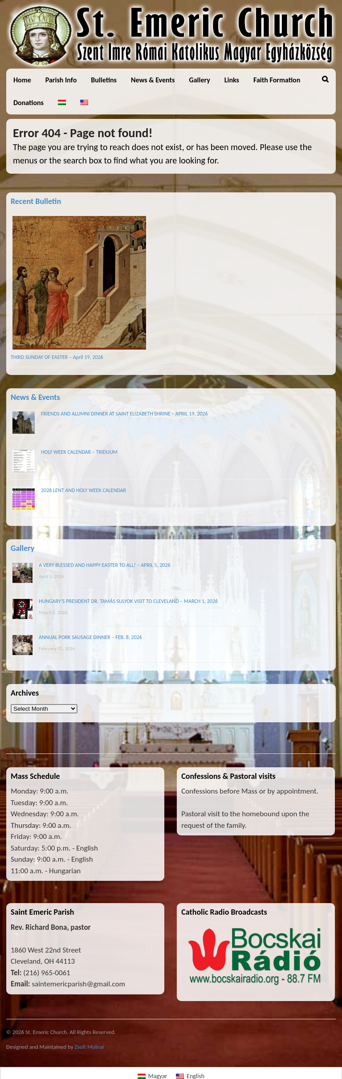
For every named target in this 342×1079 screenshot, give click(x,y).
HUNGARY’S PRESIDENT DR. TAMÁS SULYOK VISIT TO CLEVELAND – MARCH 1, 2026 (128, 601)
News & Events (153, 80)
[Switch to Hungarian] (62, 102)
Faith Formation (276, 80)
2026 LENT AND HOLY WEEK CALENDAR (83, 490)
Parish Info (61, 80)
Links (231, 80)
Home (22, 80)
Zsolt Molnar (90, 1046)
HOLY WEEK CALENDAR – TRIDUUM (79, 452)
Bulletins (104, 80)
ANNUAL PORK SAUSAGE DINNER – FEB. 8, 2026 (90, 637)
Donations (28, 102)
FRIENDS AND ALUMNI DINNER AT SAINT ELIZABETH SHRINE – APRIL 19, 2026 (124, 414)
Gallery (199, 80)
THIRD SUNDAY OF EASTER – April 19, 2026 (57, 357)
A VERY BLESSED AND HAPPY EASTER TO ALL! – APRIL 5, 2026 (105, 565)
